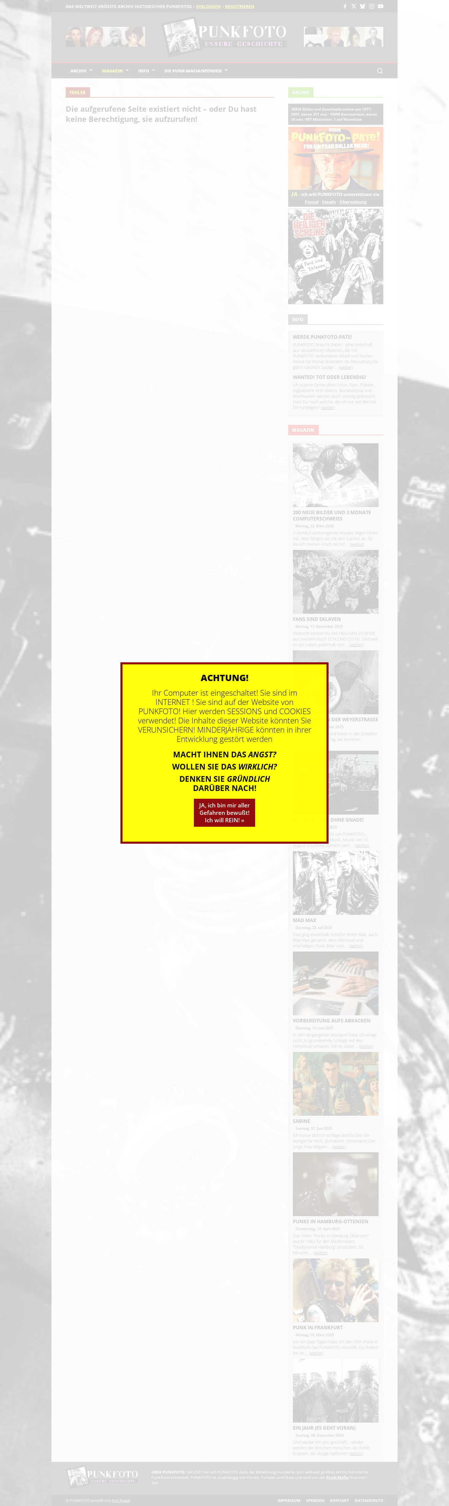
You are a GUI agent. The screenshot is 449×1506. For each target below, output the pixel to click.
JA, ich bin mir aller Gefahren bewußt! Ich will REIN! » (224, 813)
